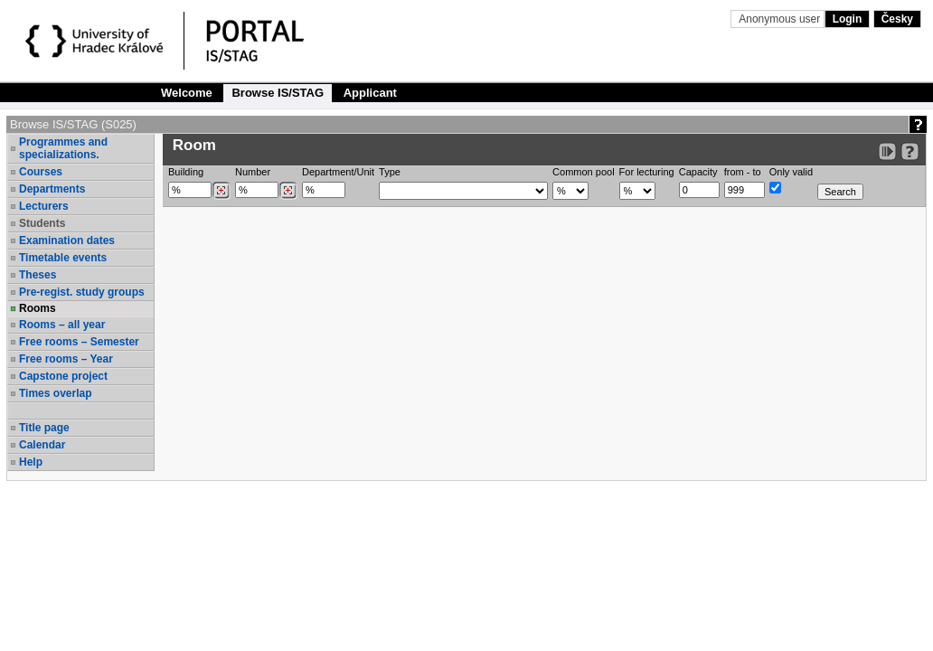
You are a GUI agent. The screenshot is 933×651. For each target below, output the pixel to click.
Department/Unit (338, 171)
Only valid (791, 171)
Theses (37, 275)
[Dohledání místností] (287, 191)
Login (847, 19)
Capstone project (63, 376)
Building (185, 171)
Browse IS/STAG (277, 92)
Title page (44, 427)
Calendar (42, 445)
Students (42, 223)
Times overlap (55, 393)
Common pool (583, 171)
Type (390, 171)
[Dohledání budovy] (221, 191)
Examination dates (67, 240)
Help (30, 462)
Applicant (370, 92)
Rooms (37, 308)
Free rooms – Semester (79, 341)
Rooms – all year (62, 324)
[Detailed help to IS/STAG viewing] (909, 151)
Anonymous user (781, 19)
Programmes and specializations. (63, 148)
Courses (40, 171)
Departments (52, 189)
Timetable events (63, 257)
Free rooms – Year (66, 359)
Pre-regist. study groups (82, 292)
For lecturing (646, 171)
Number (252, 171)
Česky (897, 19)
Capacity (698, 171)
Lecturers (44, 206)
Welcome (186, 92)
